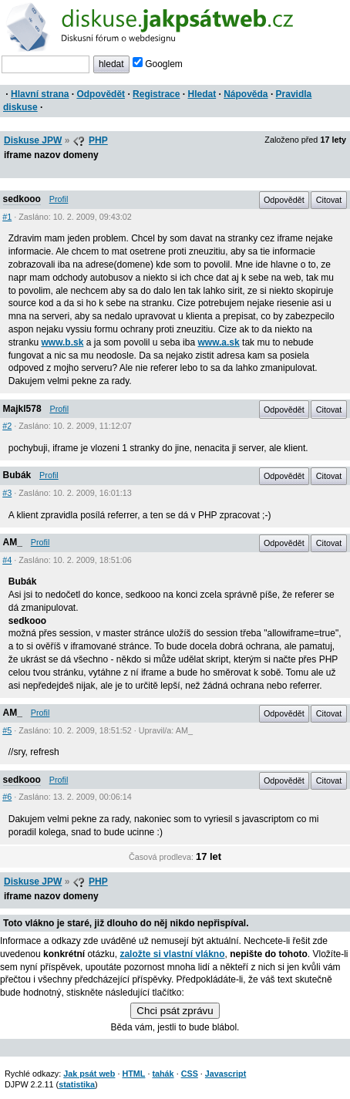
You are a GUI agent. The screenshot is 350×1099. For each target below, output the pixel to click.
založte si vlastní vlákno (171, 954)
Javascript (225, 1073)
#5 (7, 730)
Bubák (17, 475)
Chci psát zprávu (174, 1010)
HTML (133, 1073)
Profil (59, 199)
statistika (77, 1084)
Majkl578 (22, 408)
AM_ (12, 542)
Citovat (329, 199)
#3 (7, 492)
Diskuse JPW (33, 140)
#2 (7, 425)
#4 (7, 560)
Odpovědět (100, 94)
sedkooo (22, 199)
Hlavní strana (40, 94)
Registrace (156, 94)
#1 (7, 216)
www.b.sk (62, 342)
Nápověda (246, 94)
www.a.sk (218, 342)
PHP (98, 140)
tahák (162, 1073)
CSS (189, 1073)
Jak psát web (89, 1073)
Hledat (201, 94)
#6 (7, 796)
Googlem (158, 64)
